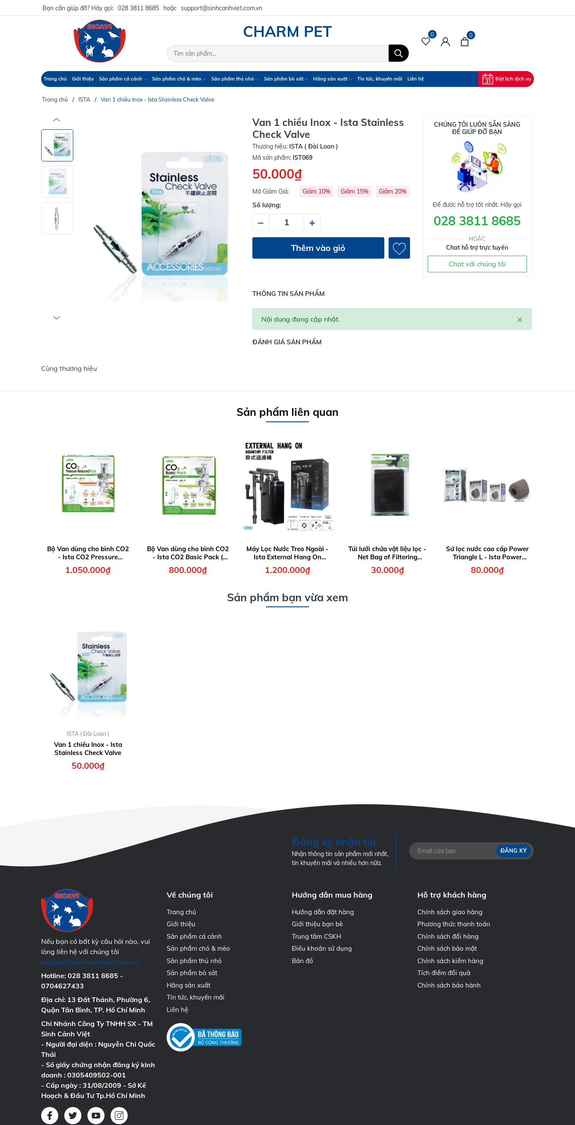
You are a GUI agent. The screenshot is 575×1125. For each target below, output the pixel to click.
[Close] (519, 319)
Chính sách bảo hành (449, 985)
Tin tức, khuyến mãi (379, 79)
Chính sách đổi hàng (448, 936)
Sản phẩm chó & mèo (179, 79)
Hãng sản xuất (332, 79)
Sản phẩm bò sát (286, 79)
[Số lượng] (287, 222)
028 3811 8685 (138, 8)
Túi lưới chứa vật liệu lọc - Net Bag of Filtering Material (387, 553)
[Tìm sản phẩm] (288, 53)
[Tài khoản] (445, 41)
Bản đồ (302, 961)
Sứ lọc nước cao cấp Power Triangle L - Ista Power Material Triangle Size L (487, 553)
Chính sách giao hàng (449, 912)
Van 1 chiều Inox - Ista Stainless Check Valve (88, 748)
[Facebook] (49, 1115)
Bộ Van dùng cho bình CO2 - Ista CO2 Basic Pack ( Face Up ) (188, 553)
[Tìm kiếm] (399, 53)
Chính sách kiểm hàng (450, 961)
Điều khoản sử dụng (322, 948)
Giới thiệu (83, 79)
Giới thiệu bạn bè (317, 924)
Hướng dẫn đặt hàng (323, 912)
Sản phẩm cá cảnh (123, 79)
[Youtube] (96, 1115)
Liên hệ (415, 79)
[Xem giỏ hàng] (464, 41)
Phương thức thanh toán (453, 924)
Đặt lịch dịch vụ (506, 79)
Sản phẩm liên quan (287, 411)
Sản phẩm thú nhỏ (235, 79)
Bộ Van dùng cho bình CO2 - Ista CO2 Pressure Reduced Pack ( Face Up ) (88, 553)
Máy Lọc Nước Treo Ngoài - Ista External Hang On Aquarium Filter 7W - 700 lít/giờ (287, 553)
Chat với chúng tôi (477, 264)
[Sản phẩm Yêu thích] (426, 41)
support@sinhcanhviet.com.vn (221, 8)
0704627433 (62, 986)
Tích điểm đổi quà (443, 973)
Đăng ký (513, 850)
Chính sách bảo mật (447, 948)
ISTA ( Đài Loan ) (88, 733)
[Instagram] (119, 1115)
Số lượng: (266, 205)
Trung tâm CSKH (316, 936)
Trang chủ (55, 79)
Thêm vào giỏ (318, 247)
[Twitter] (72, 1115)
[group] (160, 219)
